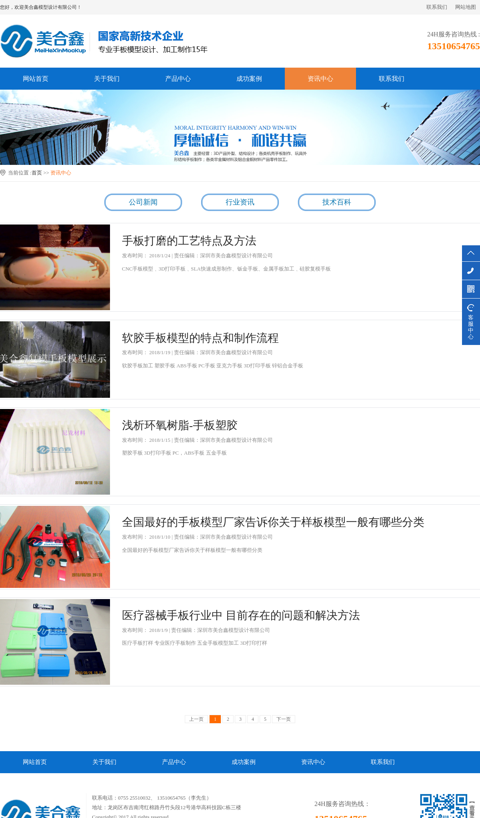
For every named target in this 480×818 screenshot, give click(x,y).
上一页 (196, 719)
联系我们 (436, 7)
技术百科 (336, 202)
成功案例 (249, 78)
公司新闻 (143, 202)
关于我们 (107, 78)
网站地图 (465, 7)
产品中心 (178, 78)
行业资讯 (240, 202)
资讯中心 (320, 78)
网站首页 (35, 78)
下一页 (283, 719)
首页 (37, 173)
